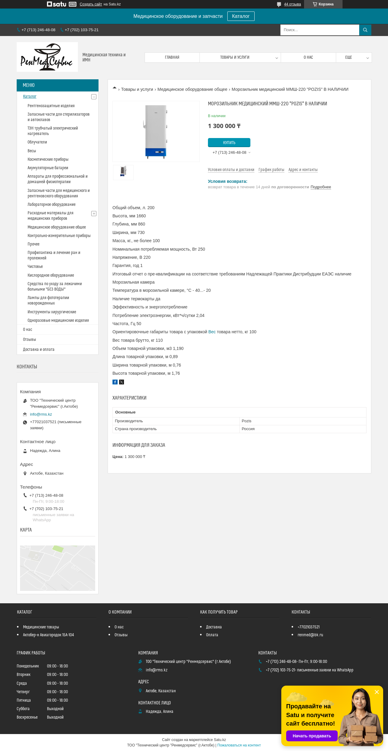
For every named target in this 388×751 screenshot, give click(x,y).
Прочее (33, 244)
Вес (212, 331)
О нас (308, 57)
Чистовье (35, 266)
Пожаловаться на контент (239, 745)
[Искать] (365, 30)
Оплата (212, 635)
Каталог (241, 16)
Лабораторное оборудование (51, 204)
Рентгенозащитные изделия (51, 106)
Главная (172, 57)
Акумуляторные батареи (48, 168)
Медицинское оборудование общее (192, 89)
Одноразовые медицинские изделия (58, 320)
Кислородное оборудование (51, 275)
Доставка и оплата (39, 349)
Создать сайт (91, 4)
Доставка (214, 627)
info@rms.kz (41, 414)
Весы (32, 151)
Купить (229, 142)
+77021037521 (308, 627)
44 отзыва (292, 4)
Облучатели (37, 142)
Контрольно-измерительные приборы (59, 235)
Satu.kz (220, 740)
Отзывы (29, 339)
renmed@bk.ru (310, 635)
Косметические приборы (48, 159)
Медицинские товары (41, 627)
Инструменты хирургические (52, 312)
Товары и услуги (234, 57)
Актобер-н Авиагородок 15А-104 (48, 635)
